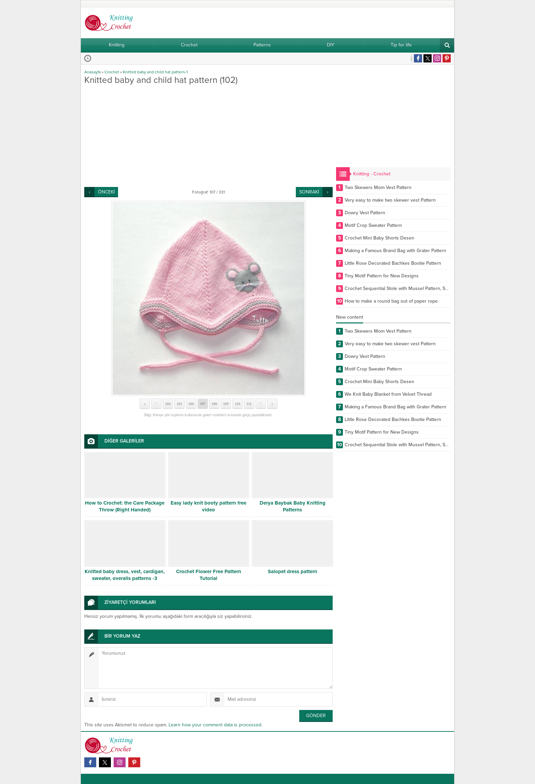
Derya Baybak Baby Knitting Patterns (293, 506)
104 (168, 404)
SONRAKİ (309, 192)
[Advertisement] (208, 136)
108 (214, 404)
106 (191, 404)
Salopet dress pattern (292, 571)
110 (237, 404)
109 (226, 404)
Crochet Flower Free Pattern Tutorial (208, 574)
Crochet (111, 72)
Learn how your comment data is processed (215, 725)
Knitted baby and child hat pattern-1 (155, 72)
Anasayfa (92, 72)
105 (180, 404)
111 (248, 404)
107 (203, 404)
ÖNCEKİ (106, 192)
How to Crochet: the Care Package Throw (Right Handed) (124, 506)
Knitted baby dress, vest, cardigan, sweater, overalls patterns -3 (125, 574)
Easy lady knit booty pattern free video (208, 506)
